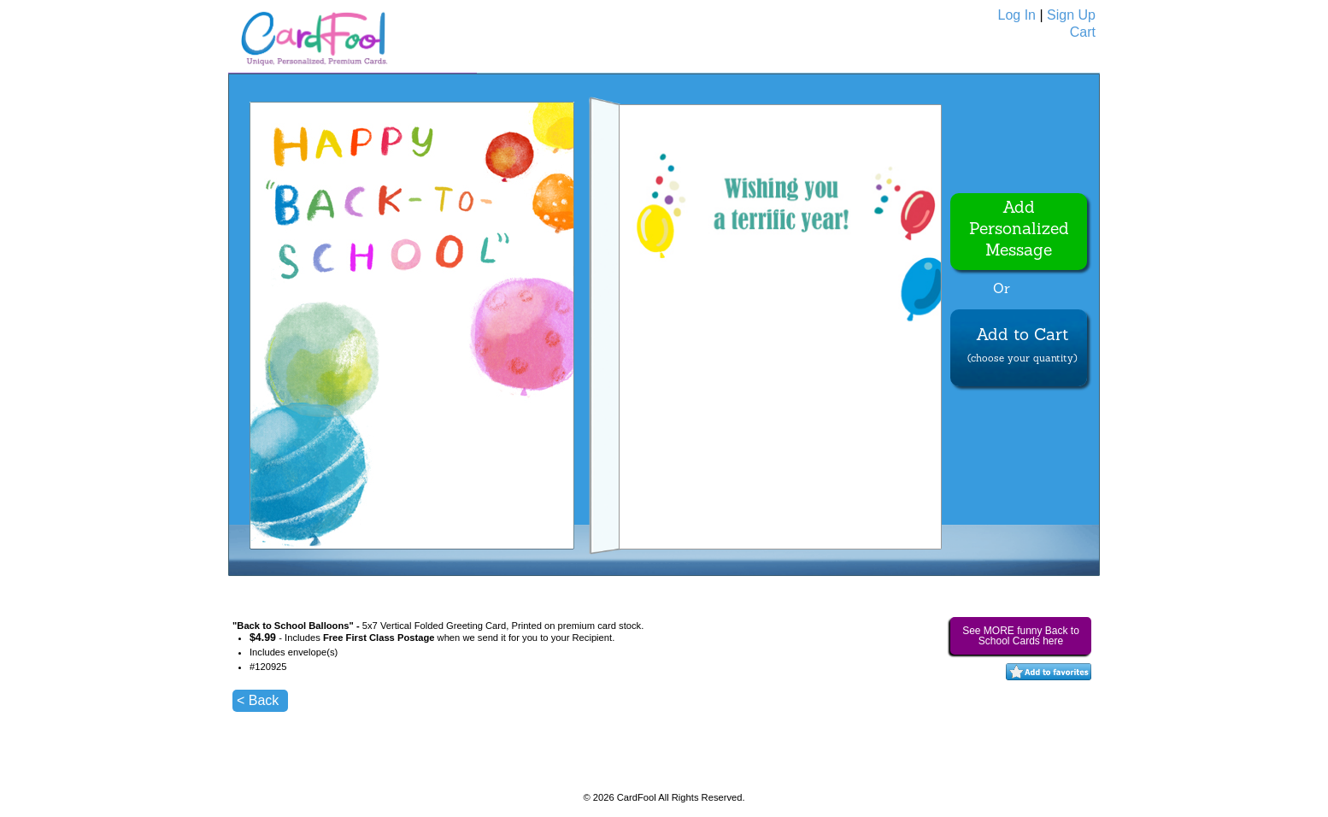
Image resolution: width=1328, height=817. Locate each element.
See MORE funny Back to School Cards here (1020, 636)
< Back (258, 700)
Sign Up (1071, 15)
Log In (1017, 15)
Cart (1083, 32)
